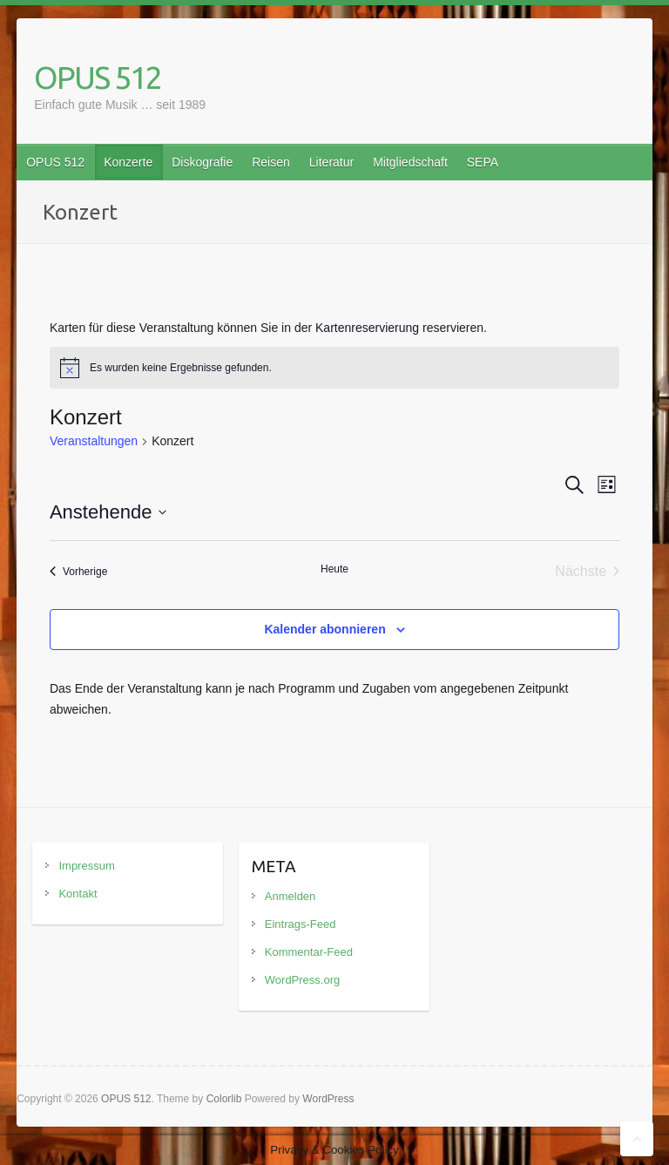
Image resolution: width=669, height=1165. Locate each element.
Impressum (86, 865)
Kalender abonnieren (324, 629)
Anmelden (290, 896)
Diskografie (202, 162)
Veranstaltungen (94, 441)
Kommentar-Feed (309, 951)
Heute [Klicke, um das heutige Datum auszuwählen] (334, 569)
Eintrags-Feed (300, 924)
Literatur (331, 162)
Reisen (271, 162)
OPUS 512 (97, 77)
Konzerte (128, 162)
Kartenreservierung (367, 328)
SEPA (482, 162)
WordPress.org (302, 979)
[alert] (334, 368)
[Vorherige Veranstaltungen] (78, 571)
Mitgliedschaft (410, 162)
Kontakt (77, 893)
